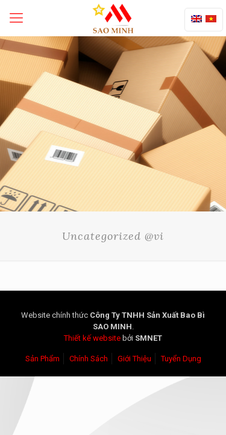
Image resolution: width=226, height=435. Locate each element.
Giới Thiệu (134, 358)
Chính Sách (88, 358)
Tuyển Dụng (181, 358)
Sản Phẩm (42, 358)
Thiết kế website (92, 338)
